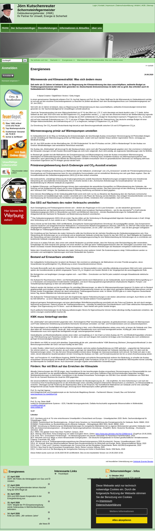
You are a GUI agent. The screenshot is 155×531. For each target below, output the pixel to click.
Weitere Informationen (122, 511)
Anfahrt (137, 5)
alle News (44, 524)
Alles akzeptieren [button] (121, 520)
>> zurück (149, 66)
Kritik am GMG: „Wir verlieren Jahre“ (22, 516)
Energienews (16, 471)
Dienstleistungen (47, 28)
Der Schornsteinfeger (23, 28)
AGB (143, 5)
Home (5, 27)
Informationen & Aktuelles (74, 28)
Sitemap (150, 5)
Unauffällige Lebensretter (9, 163)
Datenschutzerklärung (108, 504)
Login (95, 5)
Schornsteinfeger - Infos (125, 471)
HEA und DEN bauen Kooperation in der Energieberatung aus (24, 497)
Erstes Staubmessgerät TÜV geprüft (125, 478)
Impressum (105, 501)
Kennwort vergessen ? (10, 81)
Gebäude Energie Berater (143, 461)
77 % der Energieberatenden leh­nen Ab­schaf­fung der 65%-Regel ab (26, 488)
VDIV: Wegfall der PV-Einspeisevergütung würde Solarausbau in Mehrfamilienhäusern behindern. (25, 507)
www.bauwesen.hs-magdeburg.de (44, 394)
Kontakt (101, 5)
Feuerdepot (63, 474)
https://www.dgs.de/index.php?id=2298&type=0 (113, 434)
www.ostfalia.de (37, 407)
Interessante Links (65, 471)
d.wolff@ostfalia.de (38, 405)
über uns (97, 28)
